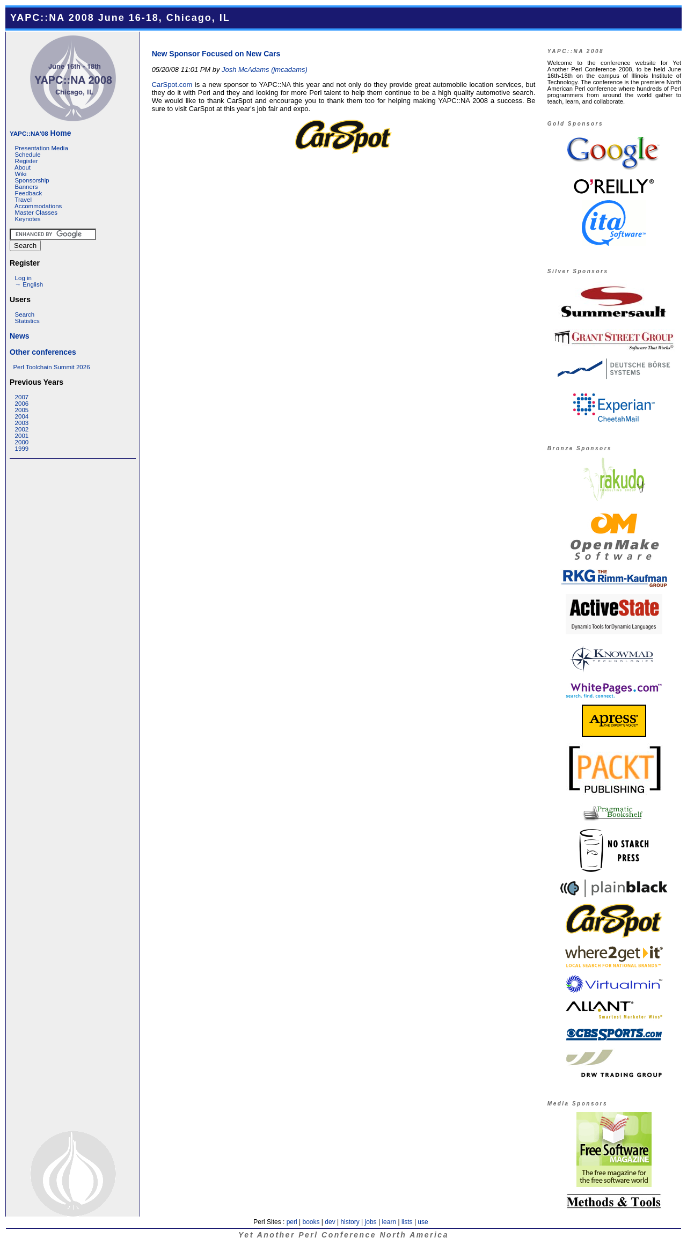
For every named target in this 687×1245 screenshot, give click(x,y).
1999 (22, 448)
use (423, 1222)
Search (25, 314)
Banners (26, 187)
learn (389, 1222)
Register (26, 161)
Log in (23, 278)
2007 (22, 397)
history (349, 1222)
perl (292, 1222)
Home (40, 133)
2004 (22, 416)
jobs (371, 1222)
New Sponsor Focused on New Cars (216, 53)
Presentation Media (41, 148)
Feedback (28, 193)
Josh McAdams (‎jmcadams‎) (265, 69)
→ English (29, 284)
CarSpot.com (172, 84)
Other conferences (43, 352)
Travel (23, 199)
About (22, 167)
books (310, 1222)
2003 (22, 423)
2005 (22, 410)
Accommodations (38, 206)
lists (407, 1222)
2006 (22, 403)
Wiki (21, 174)
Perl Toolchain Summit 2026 (51, 367)
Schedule (28, 154)
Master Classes (36, 212)
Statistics (27, 321)
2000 (22, 442)
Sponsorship (32, 180)
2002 (22, 429)
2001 (22, 436)
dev (330, 1222)
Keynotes (28, 219)
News (20, 336)
